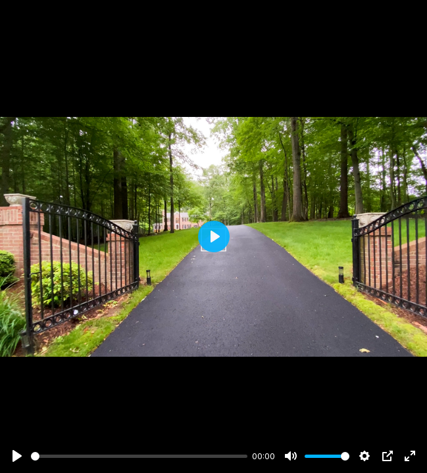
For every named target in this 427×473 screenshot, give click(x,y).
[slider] (139, 456)
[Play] (17, 455)
